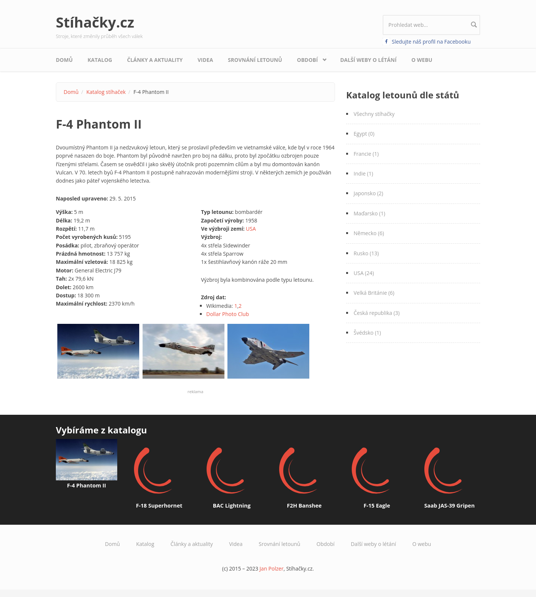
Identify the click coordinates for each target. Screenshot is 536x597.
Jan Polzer (271, 568)
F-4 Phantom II (86, 485)
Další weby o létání (368, 59)
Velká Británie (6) (374, 292)
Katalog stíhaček (106, 91)
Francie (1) (366, 153)
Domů (64, 59)
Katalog (99, 59)
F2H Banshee (304, 505)
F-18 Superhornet (159, 505)
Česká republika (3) (377, 312)
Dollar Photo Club (227, 314)
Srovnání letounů (255, 59)
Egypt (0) (364, 133)
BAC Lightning (232, 505)
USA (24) (364, 273)
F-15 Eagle (377, 505)
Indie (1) (363, 173)
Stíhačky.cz (95, 22)
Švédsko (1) (367, 332)
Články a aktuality (155, 59)
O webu (421, 59)
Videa (205, 59)
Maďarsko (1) (369, 213)
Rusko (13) (366, 253)
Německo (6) (369, 233)
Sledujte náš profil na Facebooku (431, 41)
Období (309, 58)
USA (251, 228)
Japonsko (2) (368, 193)
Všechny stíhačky (374, 113)
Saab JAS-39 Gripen (449, 505)
